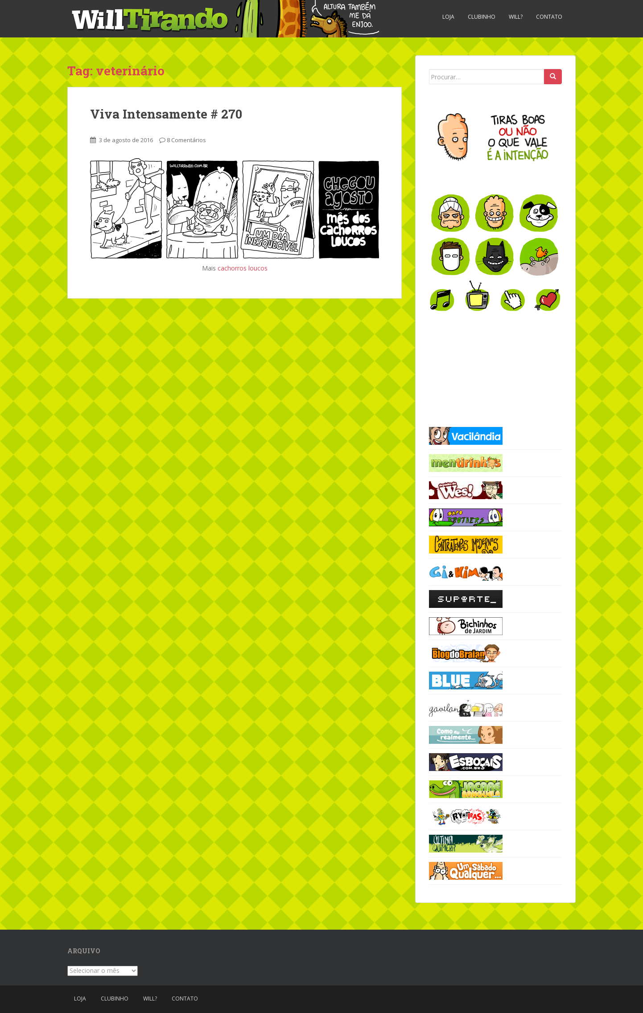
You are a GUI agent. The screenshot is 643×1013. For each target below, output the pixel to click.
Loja (448, 17)
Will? (516, 17)
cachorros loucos (243, 268)
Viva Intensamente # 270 (166, 114)
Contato (549, 17)
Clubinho (481, 17)
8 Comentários (186, 140)
